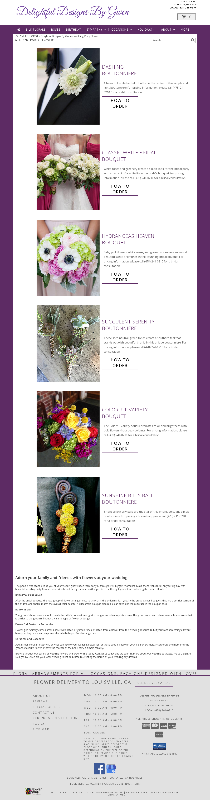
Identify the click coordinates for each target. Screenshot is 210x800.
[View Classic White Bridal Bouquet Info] (68, 172)
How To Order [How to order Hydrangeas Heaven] (120, 277)
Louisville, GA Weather (85, 783)
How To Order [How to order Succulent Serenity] (120, 362)
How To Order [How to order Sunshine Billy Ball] (120, 531)
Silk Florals (36, 29)
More (187, 29)
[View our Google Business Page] (110, 773)
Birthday (73, 29)
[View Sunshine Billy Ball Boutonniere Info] (68, 515)
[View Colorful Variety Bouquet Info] (68, 429)
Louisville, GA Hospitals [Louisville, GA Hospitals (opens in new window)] (126, 777)
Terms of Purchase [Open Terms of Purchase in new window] (165, 792)
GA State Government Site (122, 783)
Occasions (121, 29)
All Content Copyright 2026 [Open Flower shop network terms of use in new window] (71, 792)
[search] (193, 40)
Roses (55, 29)
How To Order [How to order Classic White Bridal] (120, 189)
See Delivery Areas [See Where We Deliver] (154, 683)
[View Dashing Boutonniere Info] (68, 86)
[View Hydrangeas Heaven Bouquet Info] (68, 258)
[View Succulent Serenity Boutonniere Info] (68, 343)
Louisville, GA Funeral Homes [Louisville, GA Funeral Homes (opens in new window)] (87, 777)
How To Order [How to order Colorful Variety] (120, 446)
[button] (186, 16)
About (168, 29)
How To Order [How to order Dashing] (120, 103)
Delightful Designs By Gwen (72, 12)
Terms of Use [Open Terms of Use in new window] (115, 794)
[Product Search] (170, 40)
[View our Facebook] (99, 773)
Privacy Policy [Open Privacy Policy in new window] (137, 792)
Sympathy (96, 29)
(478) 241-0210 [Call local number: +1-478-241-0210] (187, 7)
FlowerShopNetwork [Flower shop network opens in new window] (107, 792)
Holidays (147, 29)
